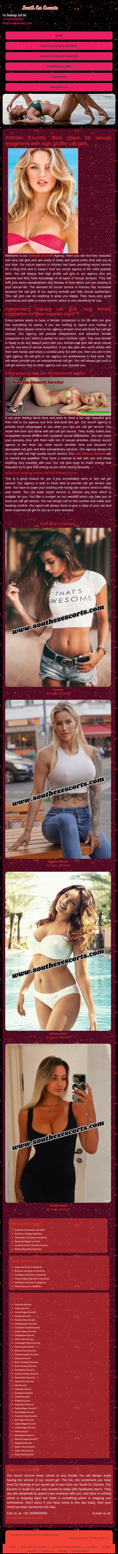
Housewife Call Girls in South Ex (31, 1237)
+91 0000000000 (13, 19)
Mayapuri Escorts (23, 1443)
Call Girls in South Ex (98, 1538)
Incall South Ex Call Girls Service (31, 1245)
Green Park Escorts (24, 1377)
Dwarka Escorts (23, 1358)
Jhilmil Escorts (22, 1397)
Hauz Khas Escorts (24, 1381)
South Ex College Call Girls (28, 1234)
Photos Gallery (59, 66)
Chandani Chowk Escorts (27, 1327)
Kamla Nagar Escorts (25, 1408)
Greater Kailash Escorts (27, 1374)
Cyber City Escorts (24, 1450)
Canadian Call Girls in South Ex (30, 1275)
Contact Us (59, 87)
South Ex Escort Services (59, 56)
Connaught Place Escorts (27, 1343)
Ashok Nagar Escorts (25, 1312)
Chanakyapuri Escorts (26, 1324)
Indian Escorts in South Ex (28, 1286)
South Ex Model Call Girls (27, 1241)
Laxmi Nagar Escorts (25, 1427)
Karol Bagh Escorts (24, 1412)
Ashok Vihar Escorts (25, 1320)
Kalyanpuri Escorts (24, 1404)
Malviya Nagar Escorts (26, 1439)
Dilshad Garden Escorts (27, 1354)
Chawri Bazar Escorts (25, 1331)
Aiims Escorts (22, 1308)
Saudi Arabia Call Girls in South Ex (32, 1279)
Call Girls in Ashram (90, 453)
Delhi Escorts (21, 1431)
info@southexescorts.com (17, 23)
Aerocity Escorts (23, 1304)
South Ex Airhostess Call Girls (30, 1230)
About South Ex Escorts (59, 45)
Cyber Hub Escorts (24, 1454)
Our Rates (59, 76)
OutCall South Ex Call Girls (28, 1249)
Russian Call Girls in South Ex (30, 1271)
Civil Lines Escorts (24, 1339)
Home (59, 35)
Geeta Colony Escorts (26, 1366)
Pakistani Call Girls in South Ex (30, 1282)
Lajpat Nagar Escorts (25, 1424)
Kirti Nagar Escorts (24, 1420)
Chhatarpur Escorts (24, 1335)
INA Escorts (21, 1385)
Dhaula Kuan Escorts (25, 1351)
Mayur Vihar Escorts (25, 1447)
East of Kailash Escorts (26, 1362)
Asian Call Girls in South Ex (28, 1267)
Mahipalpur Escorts (24, 1435)
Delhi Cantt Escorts (24, 1347)
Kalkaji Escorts (22, 1401)
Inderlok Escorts (23, 1389)
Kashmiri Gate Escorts (26, 1416)
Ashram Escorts (41, 255)
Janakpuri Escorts (24, 1393)
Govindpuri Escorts (24, 1370)
